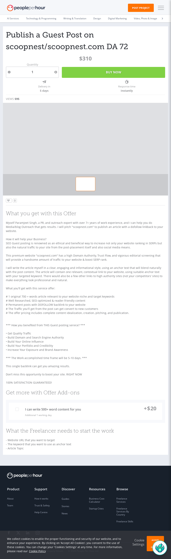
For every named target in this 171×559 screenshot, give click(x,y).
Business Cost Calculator (96, 500)
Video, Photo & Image (145, 18)
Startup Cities (96, 508)
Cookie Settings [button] (138, 542)
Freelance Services (121, 500)
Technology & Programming (41, 18)
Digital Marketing (117, 18)
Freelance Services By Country (122, 511)
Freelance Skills (124, 521)
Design (97, 18)
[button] (160, 8)
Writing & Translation (74, 18)
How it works (41, 498)
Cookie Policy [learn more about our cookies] (37, 551)
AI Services (13, 18)
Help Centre (41, 512)
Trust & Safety (42, 505)
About (10, 498)
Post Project (141, 8)
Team (10, 505)
